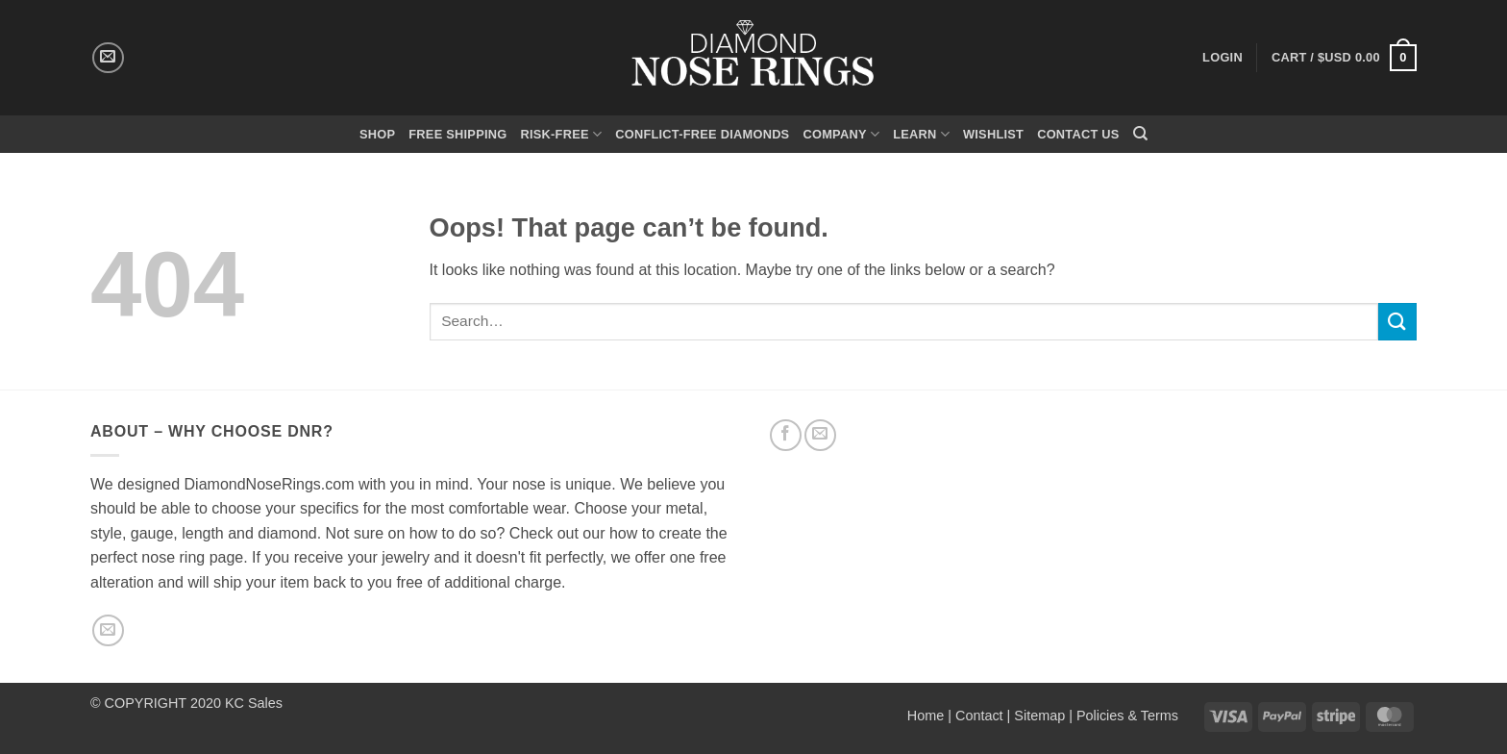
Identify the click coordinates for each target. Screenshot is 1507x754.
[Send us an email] (108, 58)
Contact (979, 715)
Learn (921, 134)
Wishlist (993, 134)
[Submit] (1397, 321)
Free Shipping (457, 134)
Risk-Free (561, 134)
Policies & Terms (1127, 715)
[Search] (1140, 133)
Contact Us (1078, 134)
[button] (1344, 58)
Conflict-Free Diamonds (702, 134)
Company (841, 134)
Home (925, 715)
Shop (377, 134)
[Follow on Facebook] (786, 435)
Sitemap (1039, 715)
